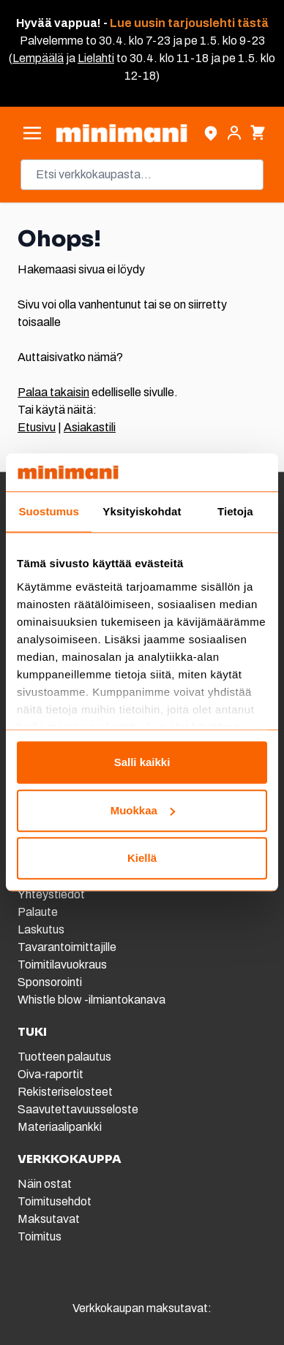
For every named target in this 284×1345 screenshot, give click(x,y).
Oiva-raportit (50, 1074)
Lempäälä (38, 58)
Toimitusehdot (54, 1201)
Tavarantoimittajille (67, 947)
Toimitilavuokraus (62, 964)
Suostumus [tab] (48, 512)
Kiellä (142, 858)
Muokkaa (143, 810)
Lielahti (96, 58)
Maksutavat (49, 1219)
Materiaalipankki (60, 1127)
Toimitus (39, 1236)
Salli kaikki (142, 763)
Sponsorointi (50, 982)
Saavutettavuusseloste (78, 1109)
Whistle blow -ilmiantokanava (91, 999)
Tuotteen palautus (65, 1056)
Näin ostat (45, 1184)
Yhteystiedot (51, 894)
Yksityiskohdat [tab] (141, 512)
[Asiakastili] (234, 133)
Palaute (38, 912)
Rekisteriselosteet (65, 1092)
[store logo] (121, 133)
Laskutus (41, 929)
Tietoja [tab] (235, 512)
